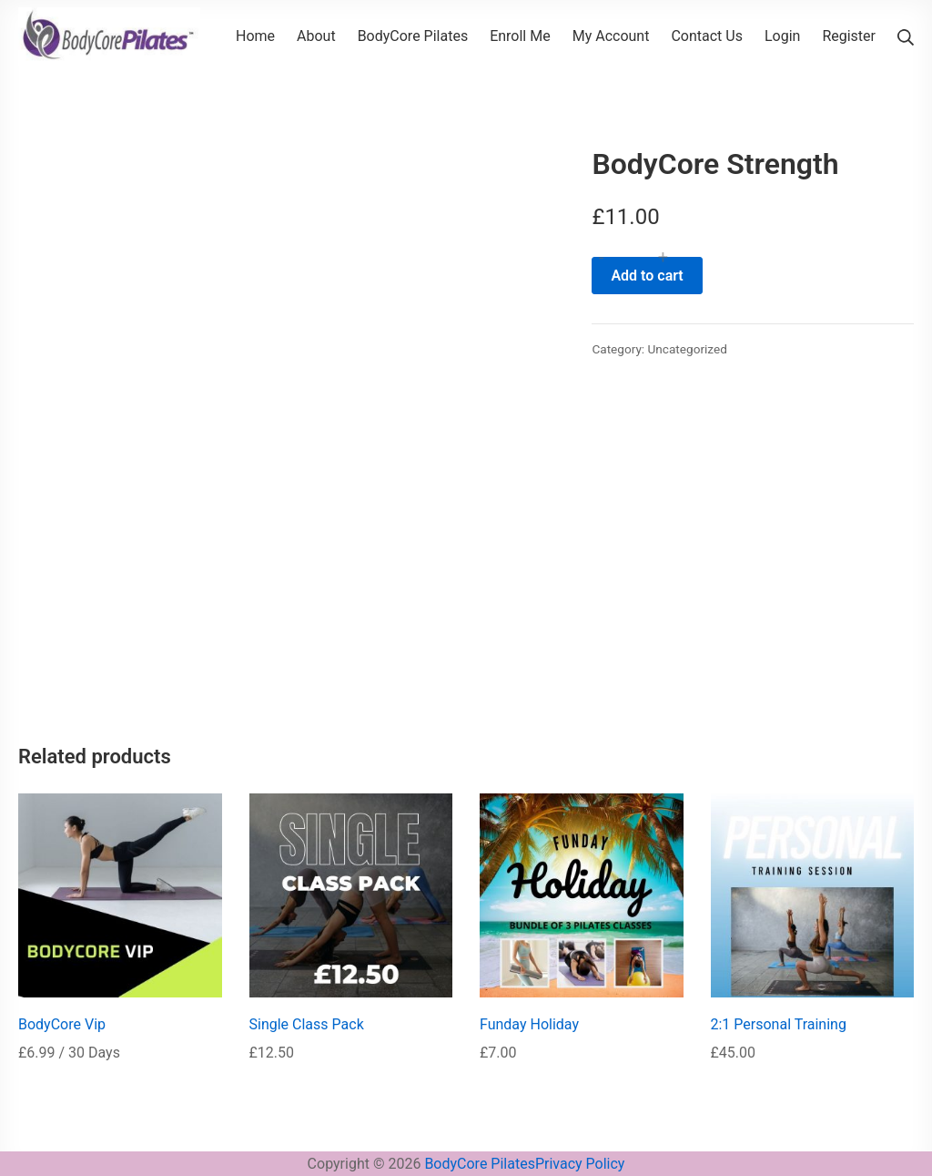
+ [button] (663, 257)
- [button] (601, 257)
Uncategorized (687, 349)
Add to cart (647, 275)
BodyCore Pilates (479, 1163)
